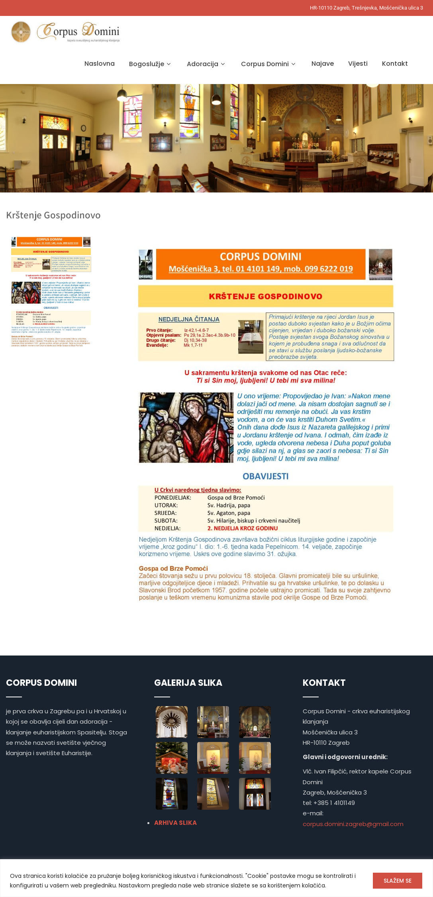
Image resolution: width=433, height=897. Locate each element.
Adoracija (207, 64)
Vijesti (358, 63)
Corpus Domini (269, 64)
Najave (323, 63)
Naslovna (99, 63)
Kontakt (395, 63)
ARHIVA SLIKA (175, 822)
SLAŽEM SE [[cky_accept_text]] (397, 881)
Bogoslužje (150, 64)
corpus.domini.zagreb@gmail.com (353, 824)
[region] (216, 878)
